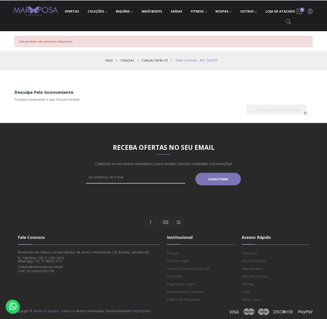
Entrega (172, 251)
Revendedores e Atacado (185, 290)
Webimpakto (142, 309)
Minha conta (251, 297)
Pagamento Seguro (181, 282)
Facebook (150, 220)
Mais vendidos (252, 266)
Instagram (179, 220)
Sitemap (248, 282)
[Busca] (277, 110)
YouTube (166, 220)
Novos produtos (254, 259)
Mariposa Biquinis (46, 309)
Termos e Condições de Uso (188, 266)
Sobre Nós (175, 274)
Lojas (246, 290)
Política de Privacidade (184, 297)
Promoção (249, 251)
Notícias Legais (178, 259)
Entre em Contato (255, 274)
